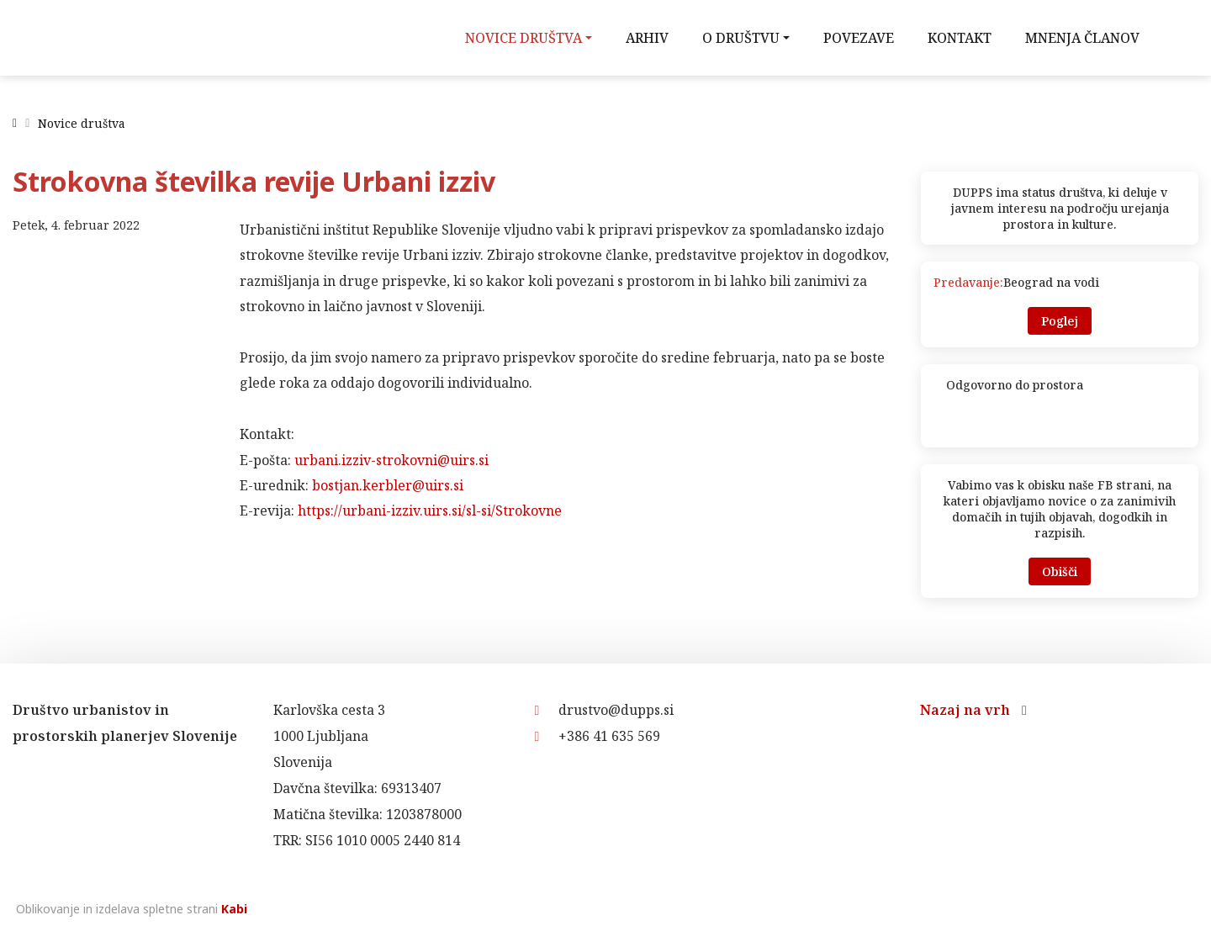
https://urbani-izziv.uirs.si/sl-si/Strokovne (430, 510)
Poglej (1059, 321)
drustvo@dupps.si (604, 710)
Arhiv (647, 38)
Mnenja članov (1082, 38)
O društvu (741, 38)
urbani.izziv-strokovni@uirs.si (391, 460)
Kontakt (960, 38)
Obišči (1059, 571)
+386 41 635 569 (597, 736)
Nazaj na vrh (973, 710)
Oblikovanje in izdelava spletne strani (130, 909)
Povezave (858, 38)
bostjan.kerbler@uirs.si (387, 485)
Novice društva (523, 38)
